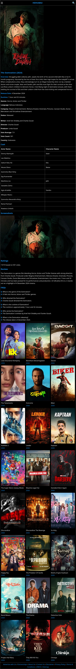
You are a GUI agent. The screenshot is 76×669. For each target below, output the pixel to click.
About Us (31, 664)
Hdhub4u (37, 2)
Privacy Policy (60, 664)
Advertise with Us (9, 664)
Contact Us (41, 664)
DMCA (39, 667)
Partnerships (22, 664)
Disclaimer (50, 664)
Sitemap (46, 667)
